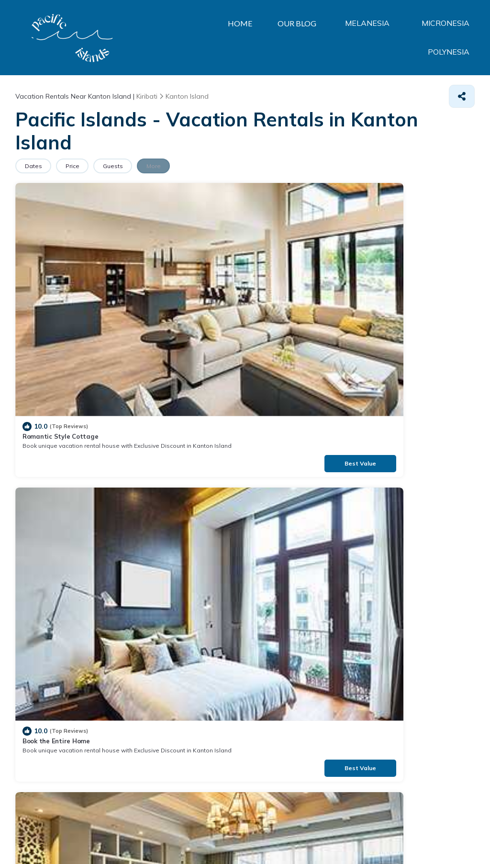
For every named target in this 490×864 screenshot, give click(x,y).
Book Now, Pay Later (171, 413)
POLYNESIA (450, 38)
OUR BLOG (234, 37)
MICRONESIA (378, 38)
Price (83, 166)
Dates (36, 166)
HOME (175, 37)
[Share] (462, 96)
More (178, 166)
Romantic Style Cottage (60, 268)
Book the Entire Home (173, 268)
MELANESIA (304, 38)
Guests (131, 166)
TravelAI (75, 835)
